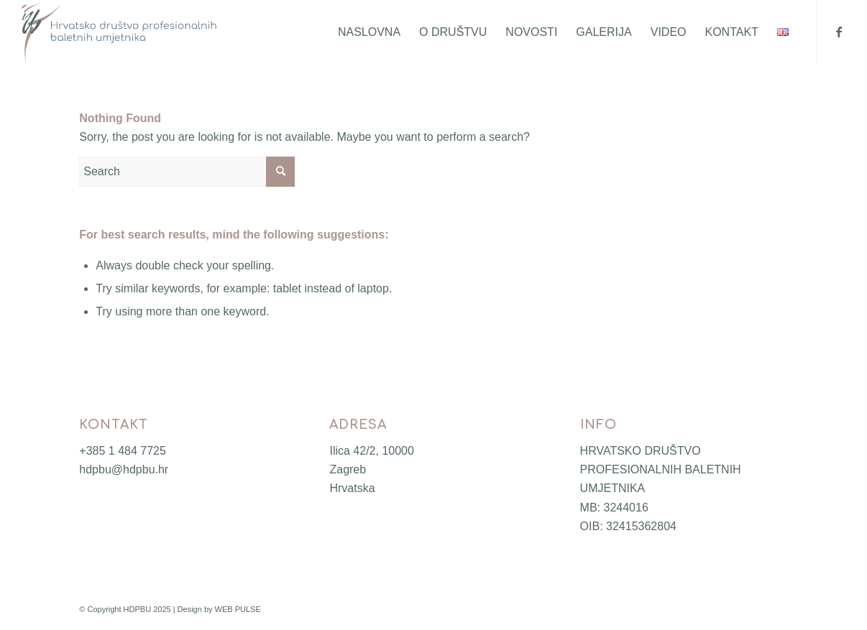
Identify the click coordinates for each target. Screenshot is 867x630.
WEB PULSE (238, 609)
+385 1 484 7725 (122, 451)
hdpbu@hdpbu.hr (123, 469)
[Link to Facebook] (839, 31)
